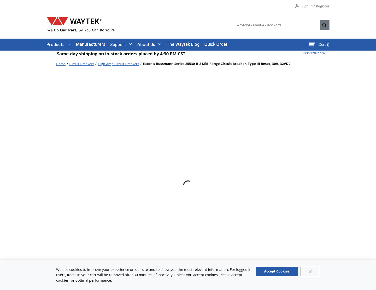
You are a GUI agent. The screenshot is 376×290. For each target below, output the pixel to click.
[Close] (310, 271)
